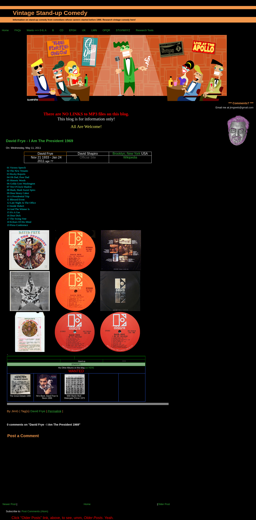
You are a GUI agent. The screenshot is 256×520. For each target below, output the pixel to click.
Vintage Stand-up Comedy (50, 13)
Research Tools (144, 30)
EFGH (72, 30)
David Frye (37, 411)
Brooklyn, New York (126, 153)
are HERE (89, 368)
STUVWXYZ (123, 30)
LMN (94, 30)
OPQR (106, 30)
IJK (84, 30)
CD (61, 30)
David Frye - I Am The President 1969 (39, 141)
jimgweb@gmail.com (241, 107)
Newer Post (9, 504)
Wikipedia (130, 157)
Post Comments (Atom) (35, 511)
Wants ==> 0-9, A (36, 30)
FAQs (18, 30)
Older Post (164, 504)
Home (5, 30)
